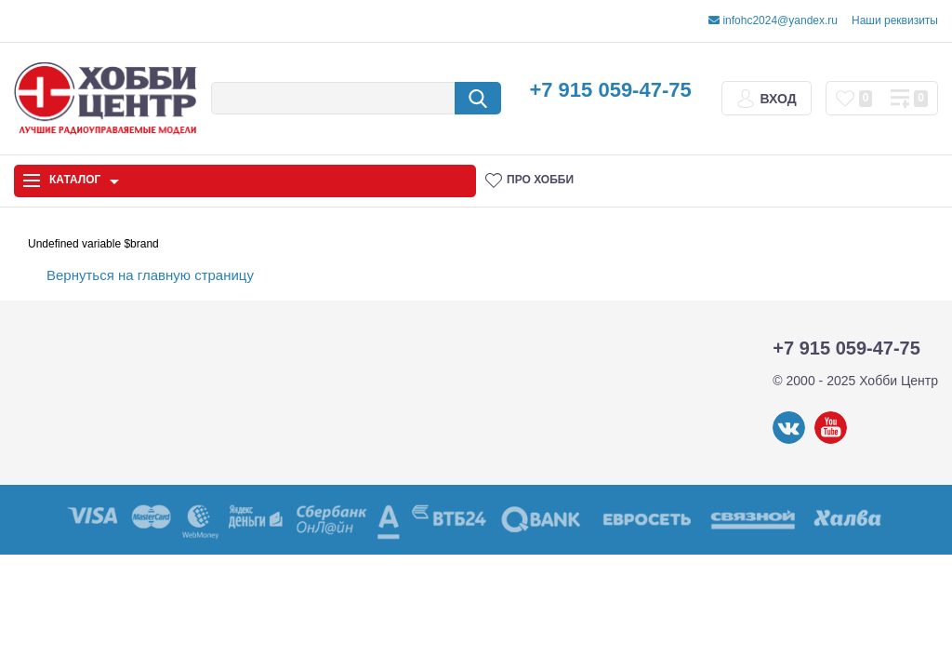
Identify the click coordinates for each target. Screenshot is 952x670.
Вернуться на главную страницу (150, 275)
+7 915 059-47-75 (610, 89)
